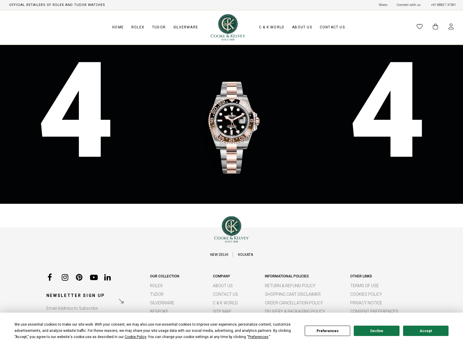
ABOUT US (302, 27)
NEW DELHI (219, 255)
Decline (376, 331)
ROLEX (137, 27)
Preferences (328, 331)
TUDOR (159, 27)
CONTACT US (332, 27)
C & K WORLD (271, 27)
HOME (118, 27)
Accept (426, 331)
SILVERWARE (185, 27)
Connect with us (409, 5)
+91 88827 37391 (443, 5)
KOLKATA (245, 255)
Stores (383, 5)
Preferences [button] (258, 337)
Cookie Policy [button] (135, 337)
